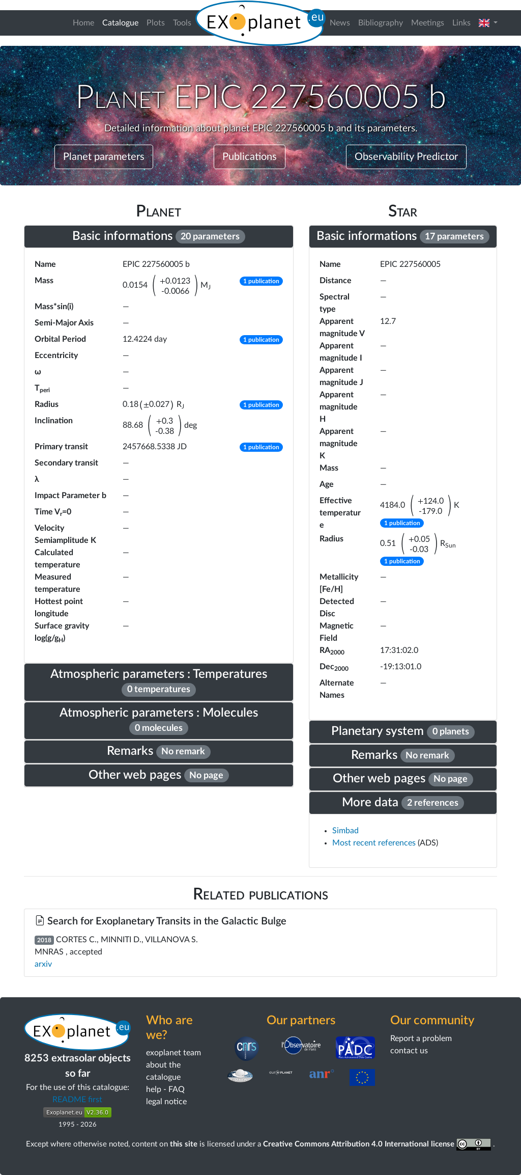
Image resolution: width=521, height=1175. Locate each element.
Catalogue (122, 21)
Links (461, 23)
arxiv (43, 964)
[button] (488, 23)
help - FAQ (165, 1089)
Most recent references (375, 843)
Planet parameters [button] (103, 157)
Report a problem (421, 1038)
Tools (182, 23)
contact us (409, 1051)
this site (183, 1144)
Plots (156, 23)
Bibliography (380, 23)
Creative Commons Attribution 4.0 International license (378, 1144)
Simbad (345, 831)
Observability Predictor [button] (406, 157)
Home (83, 23)
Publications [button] (249, 157)
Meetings (427, 23)
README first (77, 1100)
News (340, 23)
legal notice (166, 1102)
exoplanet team (173, 1053)
